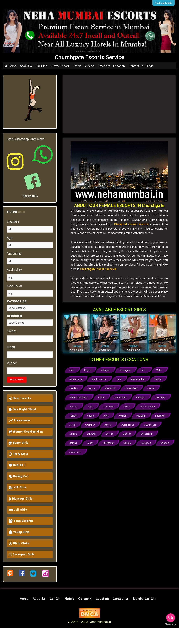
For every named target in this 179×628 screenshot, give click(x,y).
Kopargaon (126, 370)
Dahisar (128, 432)
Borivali (73, 441)
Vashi (91, 405)
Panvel (152, 388)
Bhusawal (162, 414)
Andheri (123, 414)
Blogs (149, 66)
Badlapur (142, 414)
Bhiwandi (91, 432)
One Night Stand (22, 409)
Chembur (90, 423)
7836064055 (30, 196)
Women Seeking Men (26, 431)
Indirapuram (120, 397)
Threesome (19, 420)
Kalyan (88, 370)
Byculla (110, 432)
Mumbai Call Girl (144, 598)
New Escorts (20, 398)
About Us (26, 66)
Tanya (76, 346)
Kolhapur (106, 370)
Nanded (74, 388)
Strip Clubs (19, 543)
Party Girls (18, 454)
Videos (89, 66)
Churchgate (151, 423)
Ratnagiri (141, 397)
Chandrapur (147, 432)
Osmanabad (132, 388)
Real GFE (17, 465)
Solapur (73, 414)
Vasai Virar (109, 405)
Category (104, 66)
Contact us (121, 598)
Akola (73, 423)
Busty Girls (18, 442)
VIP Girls (17, 487)
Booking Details (164, 3)
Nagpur (91, 388)
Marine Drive (76, 379)
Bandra (108, 423)
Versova (74, 405)
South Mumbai (148, 405)
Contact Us (135, 66)
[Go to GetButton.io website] (170, 624)
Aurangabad (129, 423)
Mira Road (111, 388)
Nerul (119, 379)
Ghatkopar (108, 441)
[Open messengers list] (170, 617)
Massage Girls (21, 498)
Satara (91, 414)
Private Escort (60, 66)
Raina (134, 346)
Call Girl (55, 598)
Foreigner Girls (22, 554)
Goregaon (147, 441)
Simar (162, 346)
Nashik (159, 379)
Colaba (73, 432)
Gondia (128, 441)
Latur (145, 370)
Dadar (90, 441)
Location (119, 66)
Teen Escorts (21, 521)
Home (10, 66)
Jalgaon (74, 450)
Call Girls (41, 66)
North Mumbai (99, 379)
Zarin (105, 346)
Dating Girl (18, 476)
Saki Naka (161, 397)
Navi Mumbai (138, 379)
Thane (128, 405)
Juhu (72, 370)
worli (106, 414)
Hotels (77, 66)
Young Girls (19, 532)
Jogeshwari (94, 450)
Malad (161, 370)
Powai (101, 397)
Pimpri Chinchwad (79, 397)
